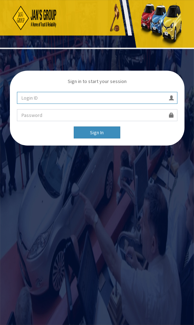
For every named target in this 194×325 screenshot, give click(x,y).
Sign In (97, 132)
